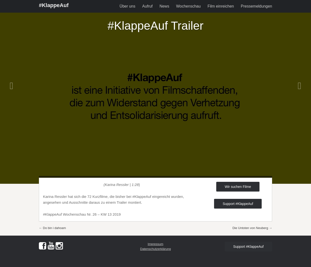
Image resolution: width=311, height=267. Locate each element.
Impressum (155, 244)
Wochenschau (188, 6)
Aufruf (147, 6)
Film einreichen (220, 6)
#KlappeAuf (54, 5)
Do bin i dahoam (52, 228)
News (164, 6)
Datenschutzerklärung (155, 249)
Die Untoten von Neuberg (252, 228)
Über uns (127, 6)
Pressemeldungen (256, 6)
